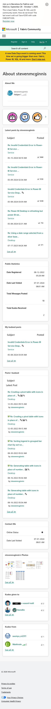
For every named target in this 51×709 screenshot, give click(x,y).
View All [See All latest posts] (11, 251)
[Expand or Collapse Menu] (4, 36)
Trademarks (6, 692)
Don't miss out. (38, 59)
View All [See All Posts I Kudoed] (11, 511)
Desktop (11, 240)
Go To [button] (42, 42)
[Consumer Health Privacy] (25, 701)
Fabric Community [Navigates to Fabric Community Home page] (30, 29)
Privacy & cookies (8, 683)
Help (33, 42)
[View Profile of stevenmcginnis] (17, 407)
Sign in (24, 42)
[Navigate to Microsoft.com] (9, 29)
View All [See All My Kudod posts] (11, 360)
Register (14, 42)
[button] (10, 565)
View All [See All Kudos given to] (9, 614)
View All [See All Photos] (9, 582)
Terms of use (6, 688)
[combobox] (28, 48)
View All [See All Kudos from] (9, 649)
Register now (8, 21)
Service (11, 152)
